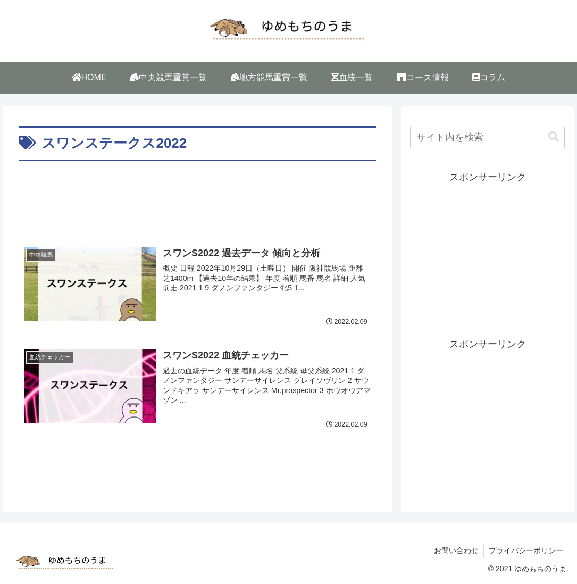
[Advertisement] (197, 196)
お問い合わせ (454, 550)
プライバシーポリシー (525, 550)
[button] (553, 137)
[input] (487, 137)
